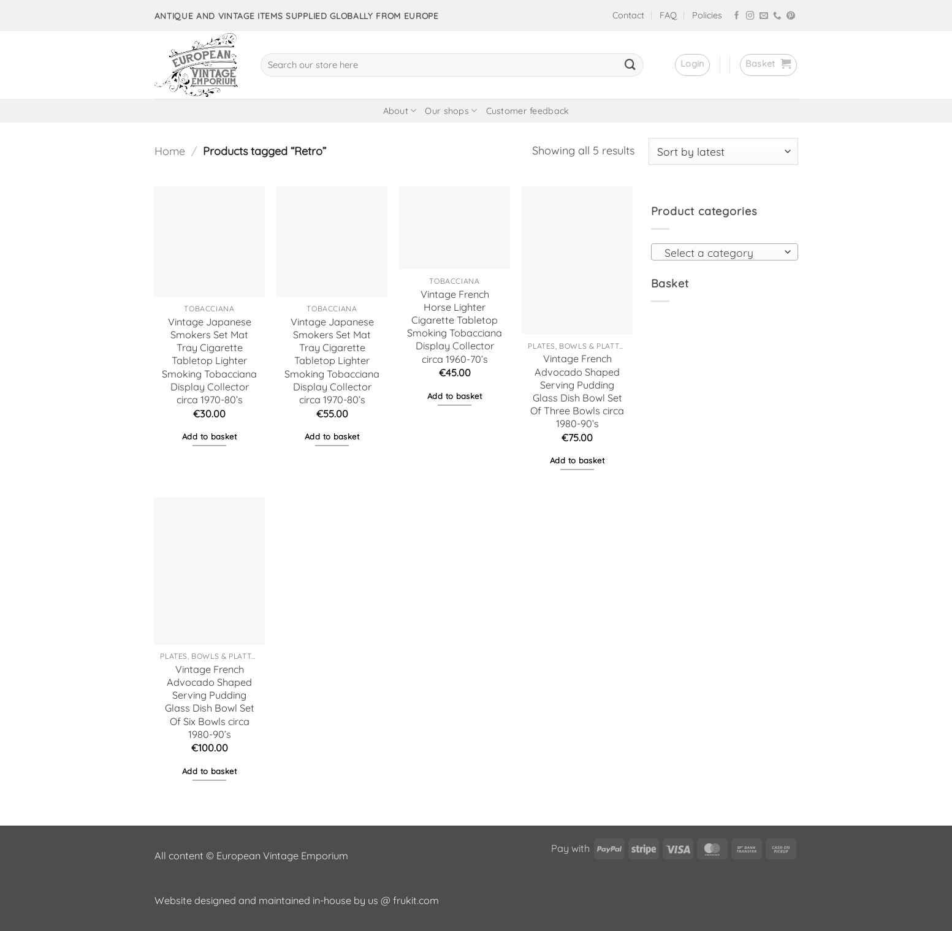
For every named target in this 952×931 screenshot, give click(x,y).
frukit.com (416, 900)
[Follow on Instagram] (750, 16)
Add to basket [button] (209, 436)
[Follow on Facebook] (737, 16)
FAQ (668, 15)
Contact (628, 15)
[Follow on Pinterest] (790, 16)
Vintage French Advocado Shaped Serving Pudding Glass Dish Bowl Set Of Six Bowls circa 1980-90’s (209, 701)
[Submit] (630, 65)
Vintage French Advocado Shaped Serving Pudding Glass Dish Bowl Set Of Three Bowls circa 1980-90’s (577, 391)
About (400, 110)
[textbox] (721, 252)
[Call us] (777, 16)
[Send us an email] (764, 16)
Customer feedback (527, 110)
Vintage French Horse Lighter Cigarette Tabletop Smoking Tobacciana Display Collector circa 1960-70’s (454, 326)
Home (169, 151)
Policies (707, 15)
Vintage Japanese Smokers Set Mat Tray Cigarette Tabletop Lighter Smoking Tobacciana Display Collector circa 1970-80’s (209, 361)
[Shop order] (723, 151)
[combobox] (724, 251)
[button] (692, 65)
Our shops (451, 110)
